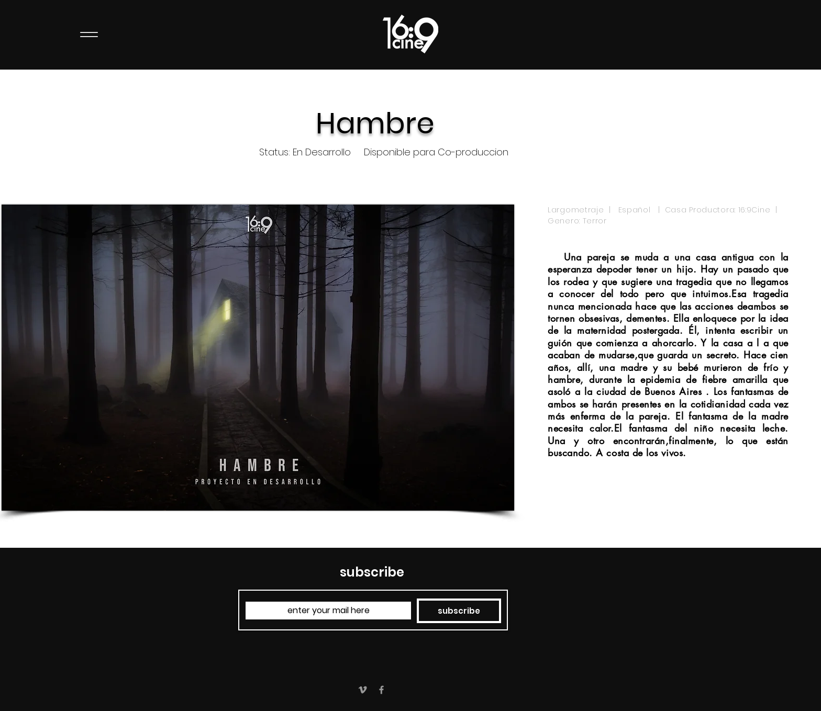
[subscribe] (459, 611)
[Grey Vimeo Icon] (362, 689)
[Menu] (89, 34)
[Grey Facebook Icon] (381, 689)
